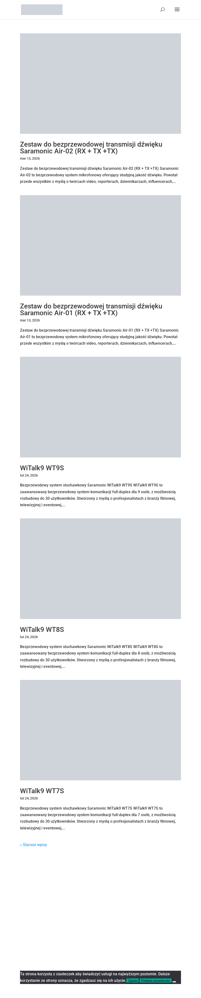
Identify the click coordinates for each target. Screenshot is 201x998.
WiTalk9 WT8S (42, 630)
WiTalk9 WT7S (42, 791)
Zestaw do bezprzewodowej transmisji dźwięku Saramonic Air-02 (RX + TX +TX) (91, 147)
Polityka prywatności (155, 981)
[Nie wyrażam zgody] (174, 982)
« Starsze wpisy (33, 844)
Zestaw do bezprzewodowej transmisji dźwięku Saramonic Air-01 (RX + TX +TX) (91, 309)
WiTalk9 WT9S (42, 468)
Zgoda (132, 981)
